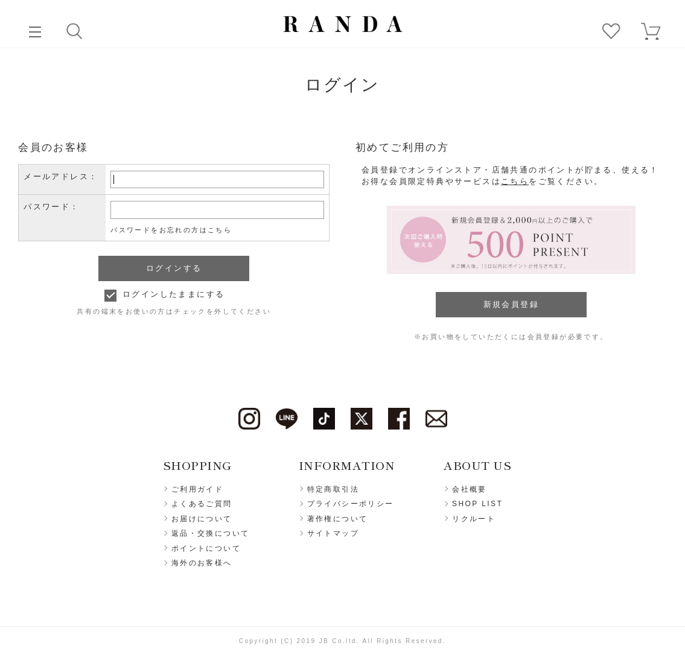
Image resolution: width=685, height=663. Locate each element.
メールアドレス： (61, 176)
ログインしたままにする (174, 294)
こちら (515, 181)
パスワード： (51, 206)
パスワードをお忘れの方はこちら (171, 229)
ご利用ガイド (197, 489)
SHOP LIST (477, 504)
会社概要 (469, 489)
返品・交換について (210, 533)
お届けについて (201, 519)
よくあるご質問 (201, 504)
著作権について (337, 519)
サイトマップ (333, 533)
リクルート (473, 519)
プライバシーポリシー (350, 504)
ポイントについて (206, 548)
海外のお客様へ (201, 563)
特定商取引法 (333, 489)
